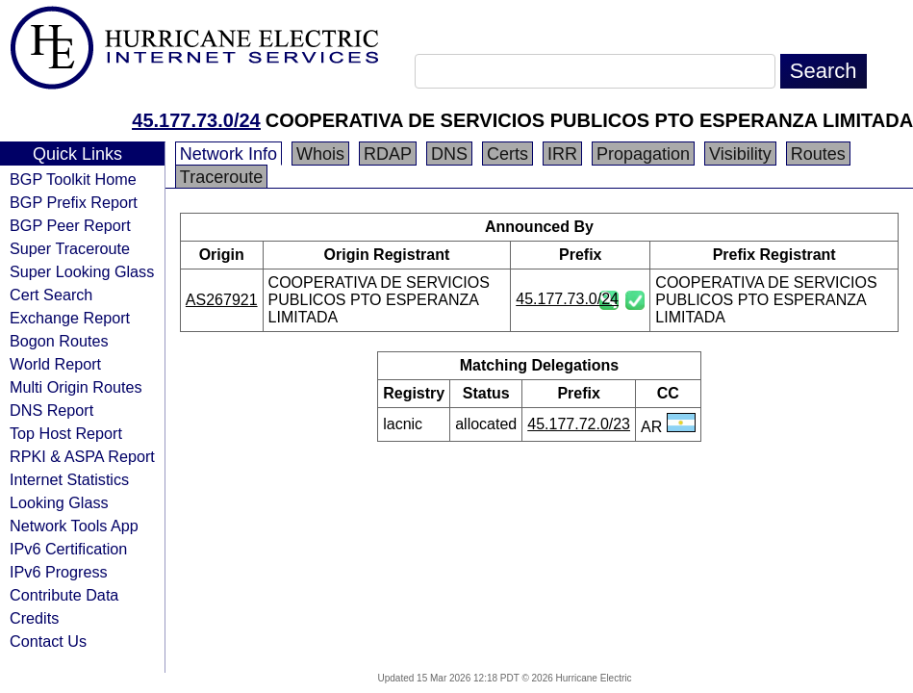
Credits (34, 618)
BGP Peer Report (70, 225)
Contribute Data (64, 594)
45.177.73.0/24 (196, 120)
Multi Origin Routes (76, 387)
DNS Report (51, 410)
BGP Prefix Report (74, 202)
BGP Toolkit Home (73, 179)
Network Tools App (74, 525)
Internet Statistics (69, 479)
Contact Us (48, 641)
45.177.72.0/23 (578, 424)
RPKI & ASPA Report (82, 456)
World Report (55, 363)
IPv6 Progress (59, 571)
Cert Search (51, 294)
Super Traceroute (70, 248)
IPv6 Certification (68, 548)
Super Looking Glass (82, 271)
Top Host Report (66, 433)
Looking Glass (59, 502)
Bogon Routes (59, 340)
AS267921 (222, 300)
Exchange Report (70, 317)
